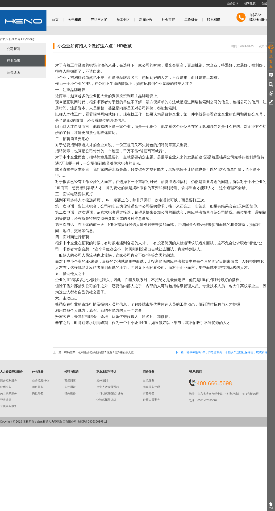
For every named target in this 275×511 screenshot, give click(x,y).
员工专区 (123, 19)
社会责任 (168, 19)
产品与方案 (99, 19)
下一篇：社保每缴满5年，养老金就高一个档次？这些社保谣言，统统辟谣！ (222, 352)
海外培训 (102, 380)
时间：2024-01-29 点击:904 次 (252, 46)
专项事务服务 (8, 406)
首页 (55, 19)
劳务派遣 (5, 399)
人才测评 (70, 387)
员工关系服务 (8, 393)
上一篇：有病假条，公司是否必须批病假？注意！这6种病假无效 (93, 352)
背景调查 (70, 380)
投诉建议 (250, 3)
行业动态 (29, 39)
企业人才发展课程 (107, 387)
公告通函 (13, 72)
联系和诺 (213, 19)
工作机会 (191, 19)
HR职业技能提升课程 (109, 393)
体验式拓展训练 (106, 399)
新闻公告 (145, 19)
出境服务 (148, 380)
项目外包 (37, 387)
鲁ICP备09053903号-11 (92, 421)
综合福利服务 (8, 380)
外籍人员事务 (151, 399)
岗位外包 (37, 393)
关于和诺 (74, 19)
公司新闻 (13, 49)
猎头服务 (70, 393)
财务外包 (148, 393)
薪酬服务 (5, 387)
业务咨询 (232, 3)
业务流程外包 (40, 380)
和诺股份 (23, 20)
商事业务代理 (151, 387)
